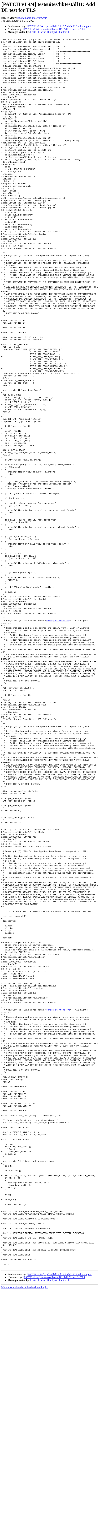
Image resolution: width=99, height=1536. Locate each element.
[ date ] (34, 32)
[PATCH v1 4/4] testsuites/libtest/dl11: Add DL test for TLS (54, 29)
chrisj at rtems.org (58, 737)
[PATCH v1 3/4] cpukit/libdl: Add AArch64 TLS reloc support (59, 26)
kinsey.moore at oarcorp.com (32, 17)
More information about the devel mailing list (24, 1533)
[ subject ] (53, 32)
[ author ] (64, 32)
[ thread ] (43, 32)
